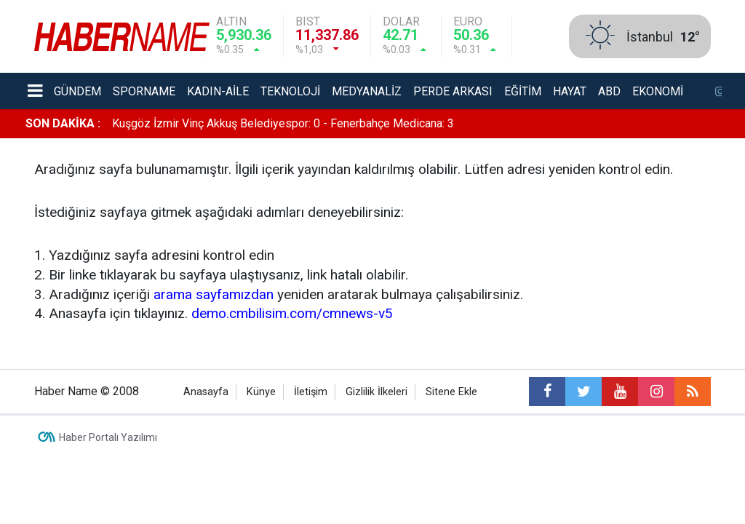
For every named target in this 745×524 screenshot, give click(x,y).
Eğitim (522, 91)
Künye (261, 392)
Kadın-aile (218, 91)
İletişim (310, 392)
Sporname (144, 91)
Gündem (77, 91)
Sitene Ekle (451, 392)
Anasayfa (205, 392)
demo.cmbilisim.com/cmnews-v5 (292, 313)
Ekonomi (657, 91)
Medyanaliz (367, 91)
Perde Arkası (453, 91)
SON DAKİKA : (62, 123)
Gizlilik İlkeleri (376, 392)
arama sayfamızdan (214, 294)
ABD (609, 91)
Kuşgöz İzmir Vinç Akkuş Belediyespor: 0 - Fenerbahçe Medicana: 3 (283, 123)
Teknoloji (290, 91)
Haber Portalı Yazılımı (108, 437)
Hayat (569, 91)
